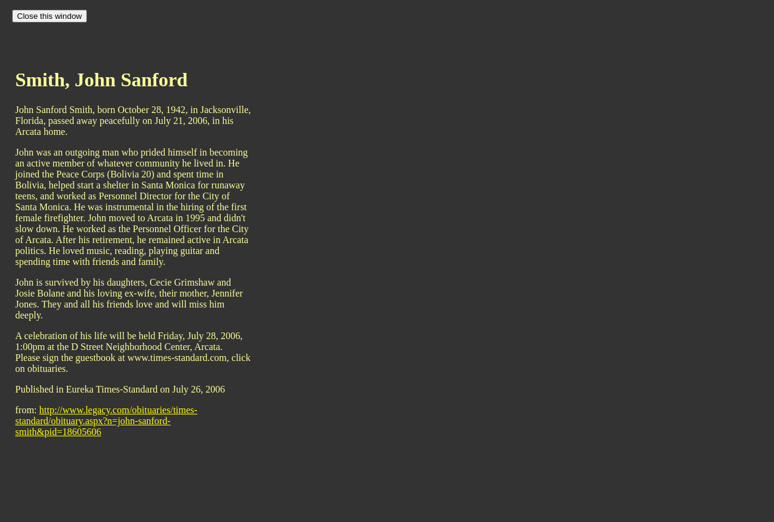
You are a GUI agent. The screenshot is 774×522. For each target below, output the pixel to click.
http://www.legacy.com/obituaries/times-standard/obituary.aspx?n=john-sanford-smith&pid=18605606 (106, 421)
